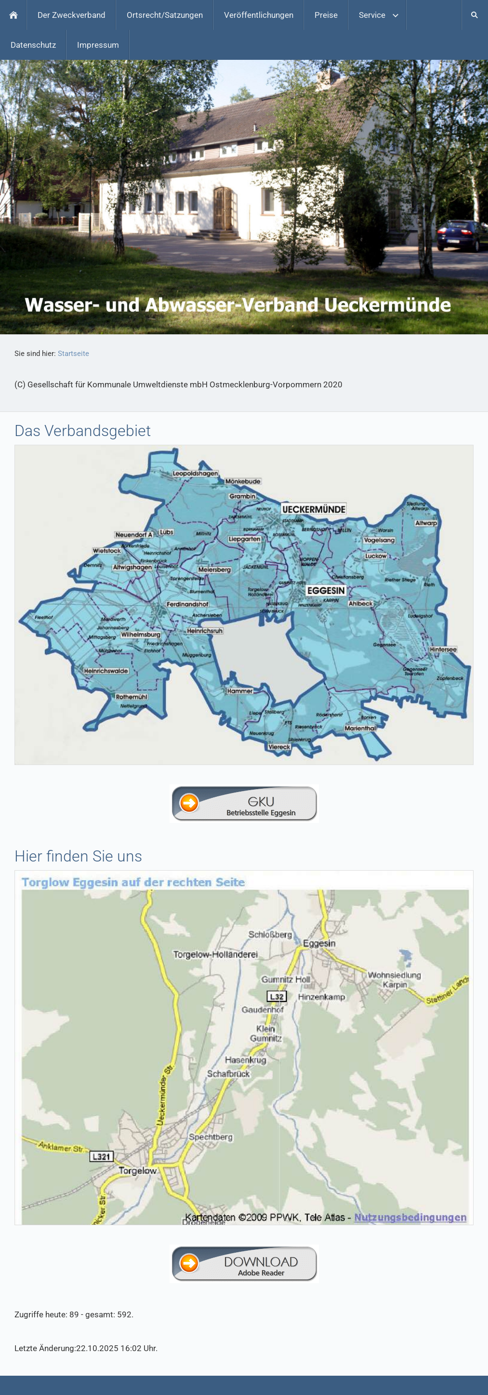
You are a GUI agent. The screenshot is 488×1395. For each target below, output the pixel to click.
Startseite (73, 353)
